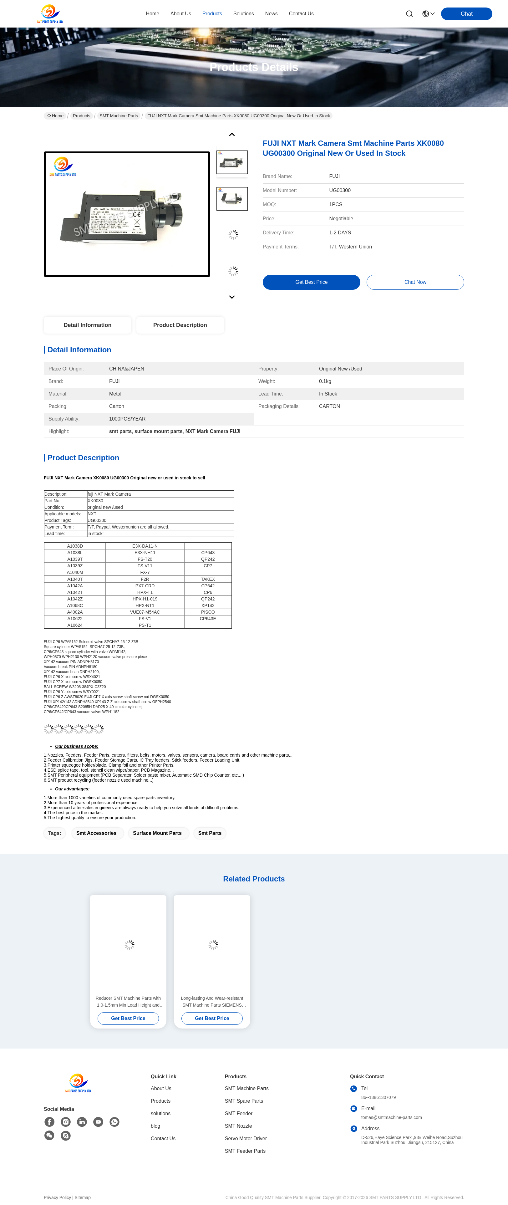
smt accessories (96, 833)
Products (81, 115)
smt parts (210, 833)
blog (155, 1126)
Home (152, 13)
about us (180, 13)
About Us (161, 1088)
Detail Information (87, 325)
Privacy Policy (57, 1197)
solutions (243, 13)
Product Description (180, 325)
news (271, 13)
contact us (301, 13)
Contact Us (163, 1138)
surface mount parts (157, 833)
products (212, 13)
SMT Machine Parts (119, 115)
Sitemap (83, 1197)
